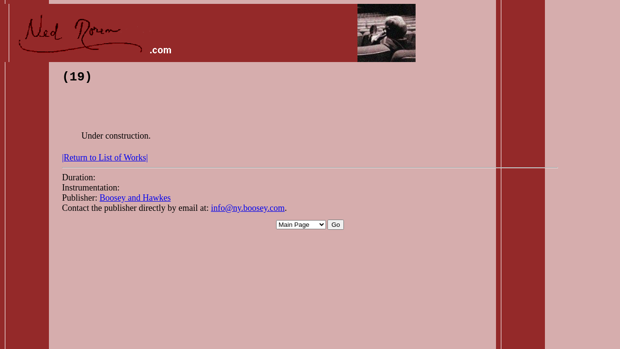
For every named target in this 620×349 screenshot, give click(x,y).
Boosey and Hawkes (135, 201)
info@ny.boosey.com (247, 211)
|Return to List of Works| (105, 160)
